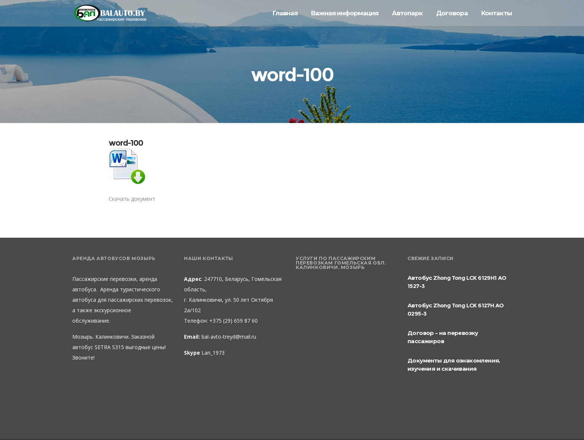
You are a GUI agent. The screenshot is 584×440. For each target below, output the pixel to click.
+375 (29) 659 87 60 (233, 320)
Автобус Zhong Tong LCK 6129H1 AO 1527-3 (457, 281)
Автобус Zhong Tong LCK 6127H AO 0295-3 (455, 309)
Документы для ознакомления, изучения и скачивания (453, 364)
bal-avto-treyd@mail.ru (228, 336)
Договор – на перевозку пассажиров (442, 337)
